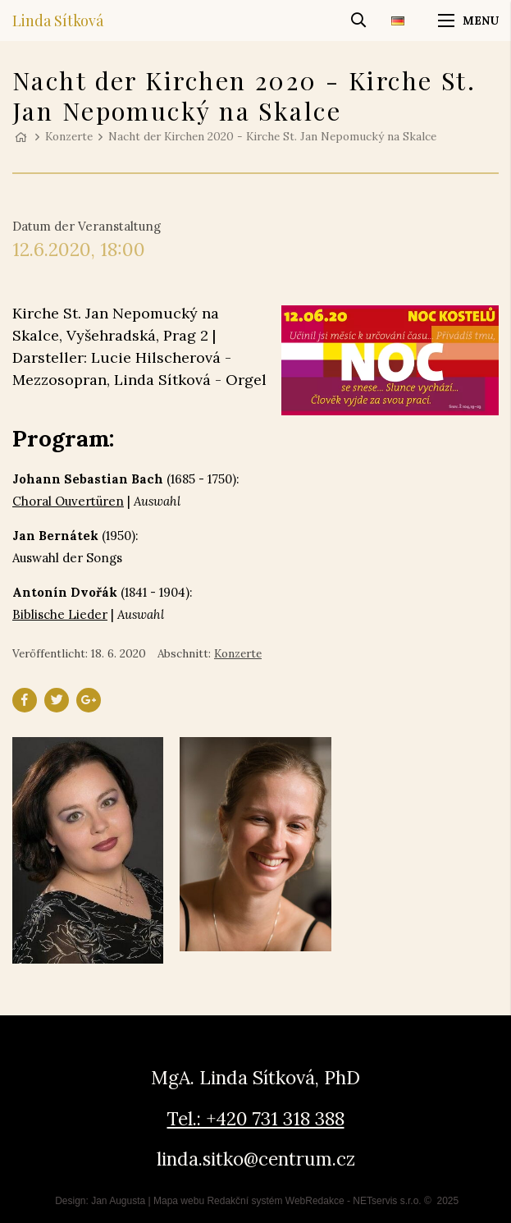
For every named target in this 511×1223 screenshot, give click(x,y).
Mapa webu (178, 1201)
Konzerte (69, 136)
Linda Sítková (57, 20)
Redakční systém (244, 1201)
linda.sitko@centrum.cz (256, 1158)
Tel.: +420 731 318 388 (255, 1118)
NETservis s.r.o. (387, 1201)
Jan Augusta (118, 1201)
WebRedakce (314, 1201)
